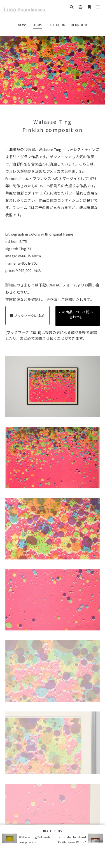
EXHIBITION (56, 24)
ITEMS (37, 24)
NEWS (22, 24)
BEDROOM (79, 24)
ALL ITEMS (52, 831)
